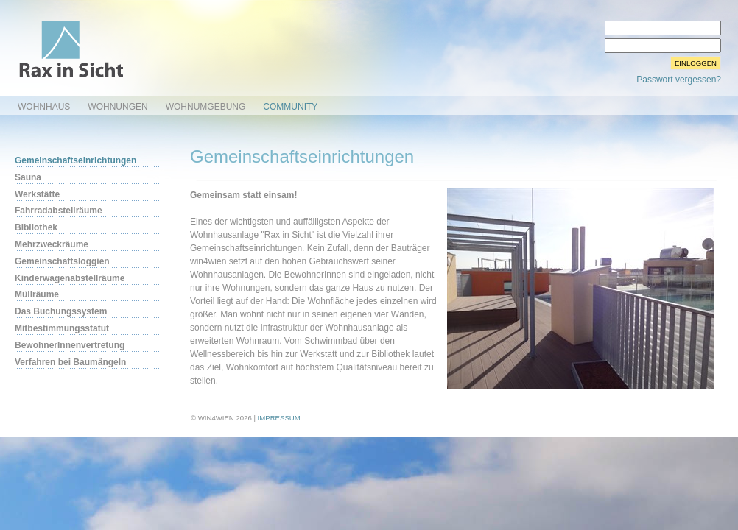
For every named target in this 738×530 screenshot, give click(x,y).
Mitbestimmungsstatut (62, 328)
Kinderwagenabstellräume (69, 278)
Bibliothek (36, 227)
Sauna (28, 177)
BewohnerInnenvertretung (69, 345)
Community (290, 107)
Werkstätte (37, 194)
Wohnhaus (44, 107)
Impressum (279, 418)
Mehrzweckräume (51, 244)
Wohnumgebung (206, 107)
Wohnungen (117, 107)
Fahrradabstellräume (58, 210)
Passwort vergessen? (678, 79)
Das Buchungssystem (61, 311)
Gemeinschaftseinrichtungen (75, 160)
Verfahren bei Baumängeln (70, 362)
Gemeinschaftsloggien (62, 261)
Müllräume (37, 294)
